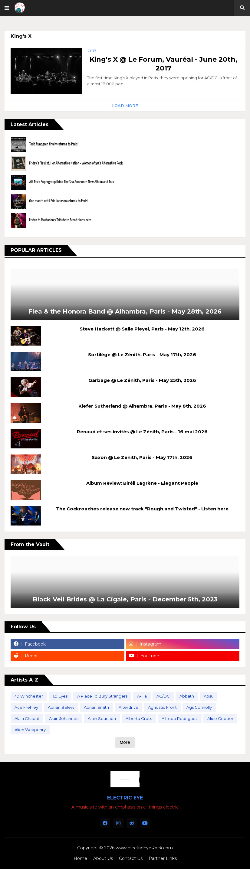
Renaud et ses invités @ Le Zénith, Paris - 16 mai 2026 (142, 431)
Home (80, 858)
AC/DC (163, 696)
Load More (125, 105)
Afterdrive (128, 707)
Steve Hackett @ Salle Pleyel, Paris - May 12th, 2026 (142, 329)
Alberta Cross (139, 718)
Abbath (186, 696)
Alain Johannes (63, 718)
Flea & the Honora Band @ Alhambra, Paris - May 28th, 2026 (125, 311)
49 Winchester (29, 696)
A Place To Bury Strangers (102, 696)
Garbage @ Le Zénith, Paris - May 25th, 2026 (142, 380)
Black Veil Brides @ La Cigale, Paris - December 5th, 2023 (125, 599)
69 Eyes (60, 696)
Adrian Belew (61, 707)
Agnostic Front (162, 707)
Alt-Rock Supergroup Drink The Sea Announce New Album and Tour (71, 182)
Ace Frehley (26, 707)
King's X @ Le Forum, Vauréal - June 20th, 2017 (163, 63)
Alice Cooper (220, 718)
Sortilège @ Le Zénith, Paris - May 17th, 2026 (142, 354)
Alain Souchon (102, 718)
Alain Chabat (27, 718)
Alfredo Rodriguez (180, 718)
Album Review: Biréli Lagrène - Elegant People (142, 483)
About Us (103, 858)
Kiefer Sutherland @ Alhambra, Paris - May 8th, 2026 (142, 406)
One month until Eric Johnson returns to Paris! (58, 201)
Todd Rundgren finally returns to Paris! (53, 144)
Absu (208, 696)
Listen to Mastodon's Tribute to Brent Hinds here (60, 220)
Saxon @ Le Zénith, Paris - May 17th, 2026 (142, 457)
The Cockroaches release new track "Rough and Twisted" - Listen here (142, 509)
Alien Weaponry (30, 729)
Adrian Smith (96, 707)
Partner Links (163, 858)
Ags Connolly (199, 707)
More (125, 742)
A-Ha (142, 696)
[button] (7, 8)
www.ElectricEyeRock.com (144, 848)
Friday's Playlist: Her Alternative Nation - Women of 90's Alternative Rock (76, 163)
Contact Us (131, 858)
